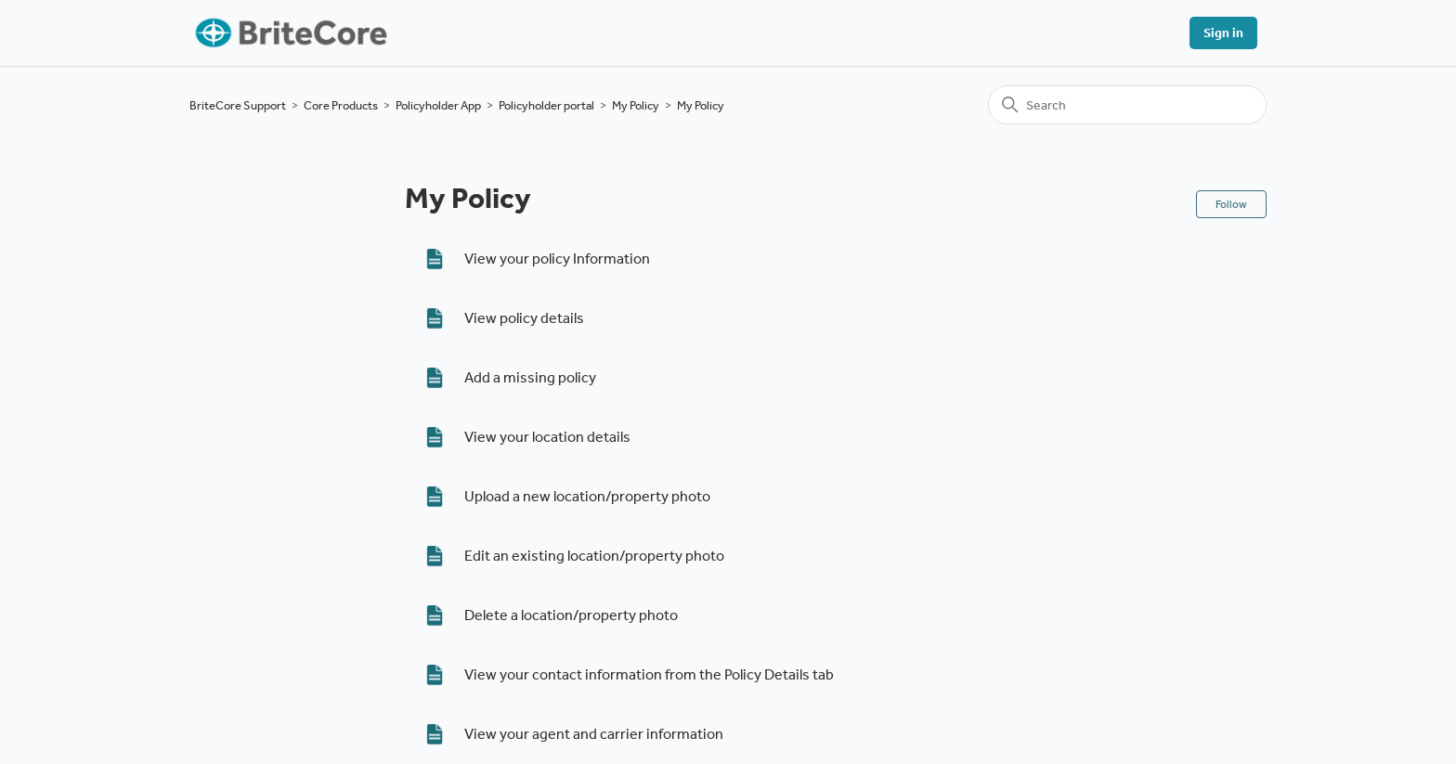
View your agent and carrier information (593, 734)
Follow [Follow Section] (1231, 204)
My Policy (635, 105)
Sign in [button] (1223, 33)
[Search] (1127, 104)
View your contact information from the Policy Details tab (649, 674)
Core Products (341, 105)
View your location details (547, 437)
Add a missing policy (530, 377)
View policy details (524, 318)
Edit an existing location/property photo (594, 555)
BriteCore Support (237, 105)
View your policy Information (557, 258)
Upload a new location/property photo (587, 496)
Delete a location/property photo (571, 615)
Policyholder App (438, 105)
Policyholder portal (546, 105)
